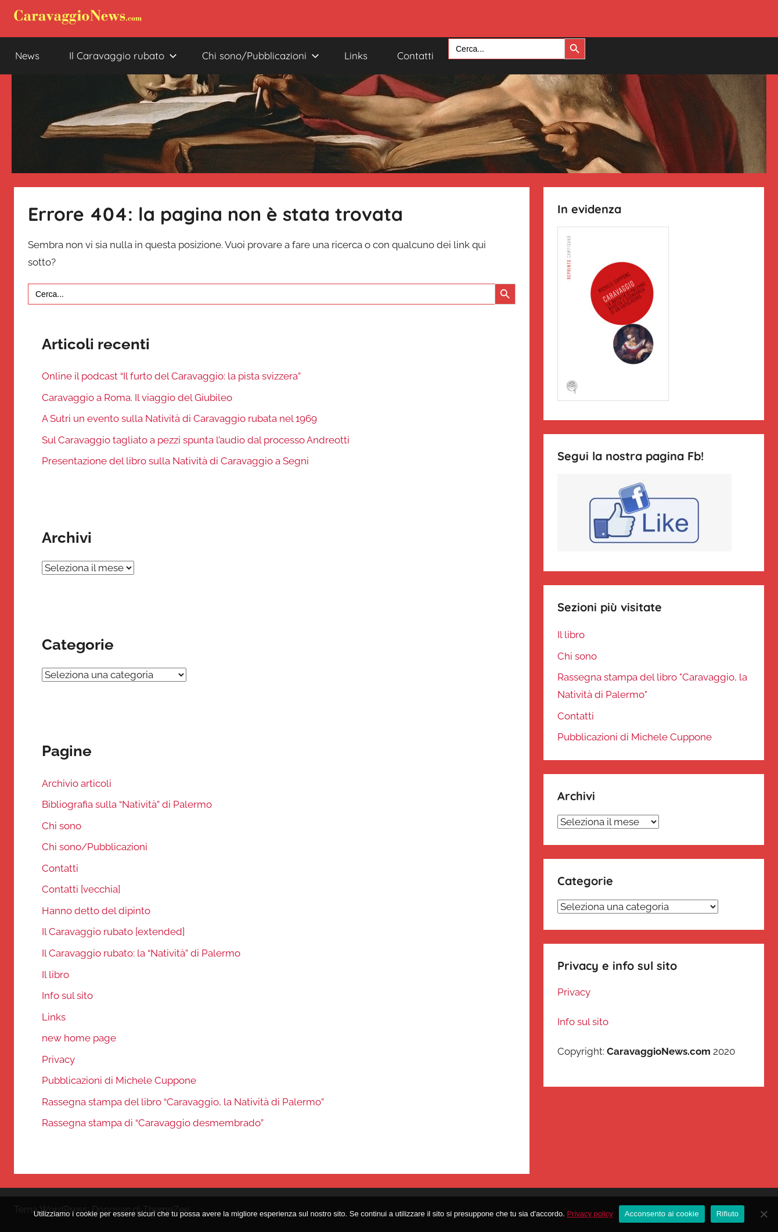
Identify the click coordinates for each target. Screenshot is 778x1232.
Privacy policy (590, 1213)
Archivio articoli (76, 783)
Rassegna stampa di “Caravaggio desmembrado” (153, 1123)
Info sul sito (67, 995)
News (27, 55)
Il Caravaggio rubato (123, 55)
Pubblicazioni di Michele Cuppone (119, 1080)
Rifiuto (727, 1213)
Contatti (415, 55)
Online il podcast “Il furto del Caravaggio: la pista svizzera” (171, 376)
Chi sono (61, 826)
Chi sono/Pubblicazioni (260, 55)
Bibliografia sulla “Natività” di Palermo (127, 804)
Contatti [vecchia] (81, 889)
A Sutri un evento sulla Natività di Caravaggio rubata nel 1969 (179, 418)
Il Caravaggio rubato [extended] (113, 931)
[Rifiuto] (763, 1214)
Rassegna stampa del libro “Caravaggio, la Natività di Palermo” (183, 1102)
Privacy (58, 1059)
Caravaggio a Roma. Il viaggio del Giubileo (137, 397)
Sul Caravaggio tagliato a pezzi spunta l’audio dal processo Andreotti (196, 440)
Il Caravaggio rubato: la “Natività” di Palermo (141, 953)
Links (356, 55)
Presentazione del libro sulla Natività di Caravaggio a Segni (175, 461)
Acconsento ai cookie (662, 1213)
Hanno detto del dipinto (96, 910)
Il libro (55, 974)
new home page (79, 1038)
